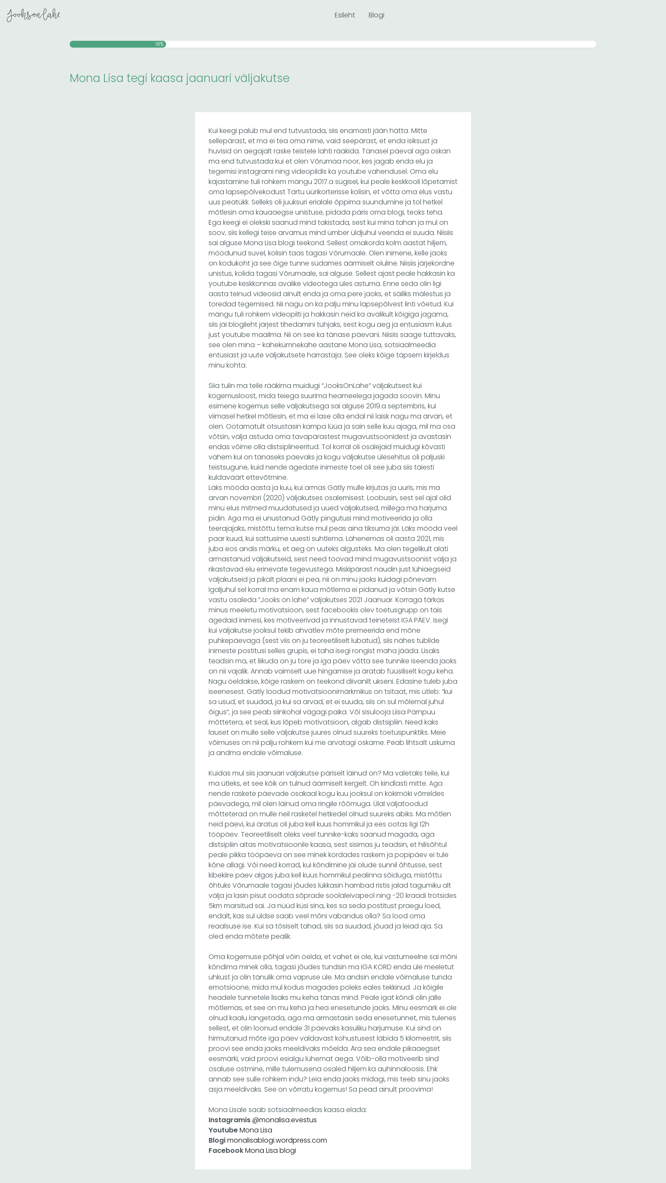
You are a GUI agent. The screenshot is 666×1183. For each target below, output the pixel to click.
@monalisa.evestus (284, 1120)
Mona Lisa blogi (270, 1150)
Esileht (345, 15)
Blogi (376, 15)
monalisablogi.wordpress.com (277, 1140)
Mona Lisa (256, 1130)
